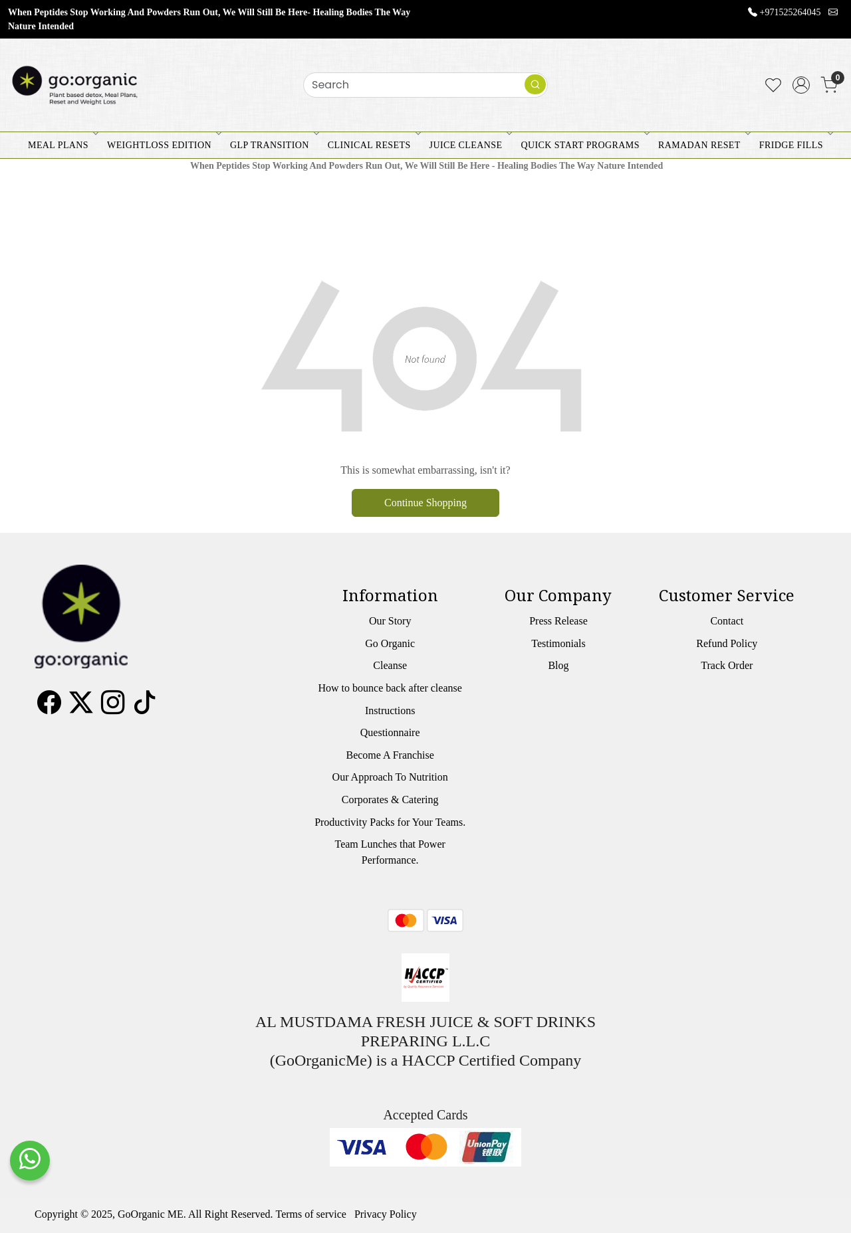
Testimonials (558, 643)
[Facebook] (49, 707)
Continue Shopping (425, 502)
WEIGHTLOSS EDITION (163, 145)
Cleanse (390, 665)
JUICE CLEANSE (470, 145)
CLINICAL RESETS (373, 145)
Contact (726, 620)
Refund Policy (726, 643)
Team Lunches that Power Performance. (389, 852)
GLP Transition (273, 145)
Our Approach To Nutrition (390, 777)
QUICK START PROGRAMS (584, 145)
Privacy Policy (385, 1214)
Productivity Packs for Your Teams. (389, 822)
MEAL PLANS (62, 145)
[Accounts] (801, 85)
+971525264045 (790, 12)
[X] (81, 707)
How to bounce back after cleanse (389, 688)
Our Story (390, 620)
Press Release (558, 620)
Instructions (390, 710)
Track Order (727, 665)
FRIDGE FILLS (795, 145)
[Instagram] (113, 707)
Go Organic (390, 643)
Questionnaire (390, 732)
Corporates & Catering (390, 799)
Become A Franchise (389, 755)
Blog (558, 665)
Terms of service (311, 1214)
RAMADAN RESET (703, 145)
